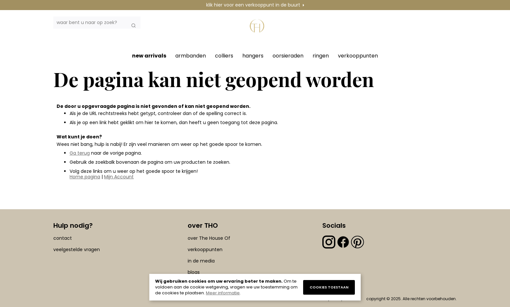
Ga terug (80, 153)
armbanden (190, 55)
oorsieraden (288, 55)
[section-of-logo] (258, 30)
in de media (201, 261)
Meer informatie (223, 293)
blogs (194, 272)
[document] (255, 287)
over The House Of (209, 238)
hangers (252, 55)
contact (62, 238)
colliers (224, 55)
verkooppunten (358, 55)
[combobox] (97, 23)
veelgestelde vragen (76, 249)
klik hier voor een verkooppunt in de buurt (253, 5)
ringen (321, 55)
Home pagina (85, 176)
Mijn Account (119, 176)
